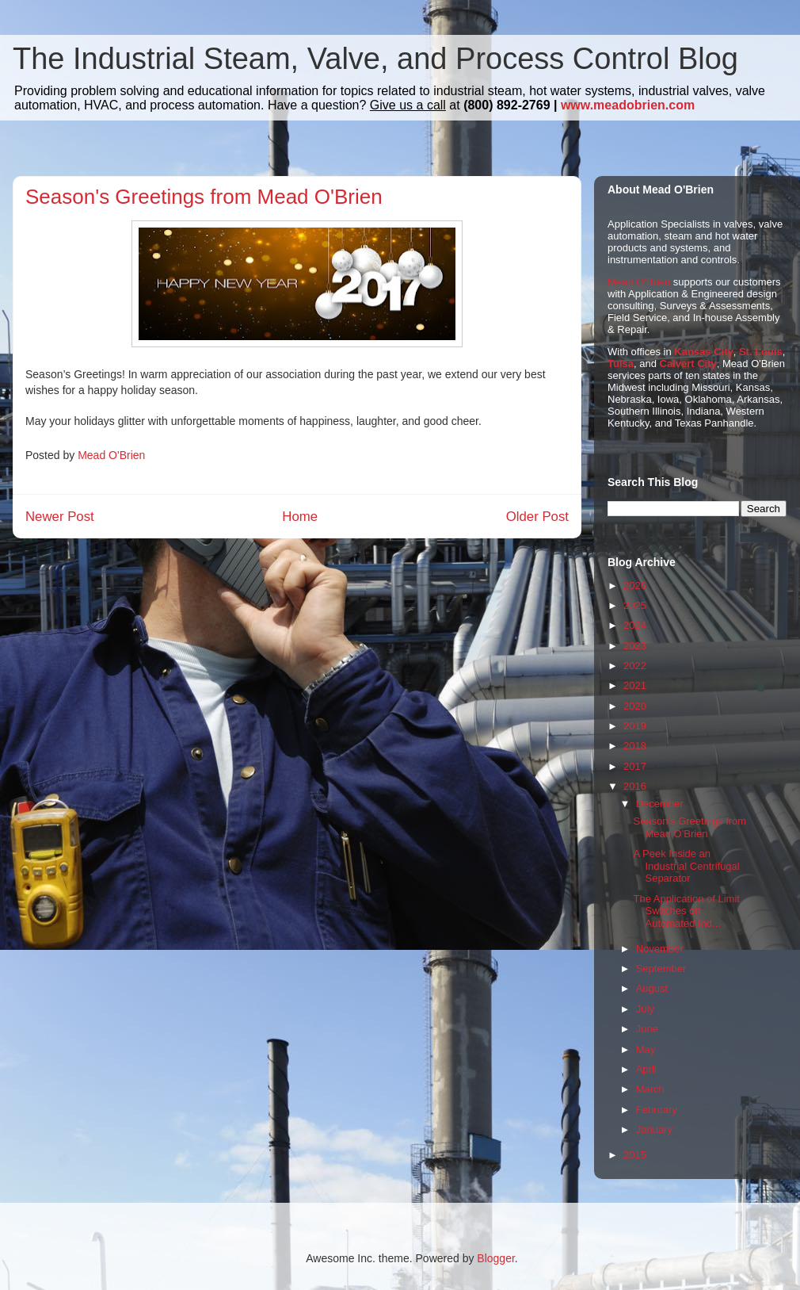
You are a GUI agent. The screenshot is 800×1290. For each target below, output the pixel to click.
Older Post (537, 516)
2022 (634, 666)
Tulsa (621, 363)
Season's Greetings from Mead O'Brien (689, 827)
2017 (634, 766)
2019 (634, 726)
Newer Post (59, 516)
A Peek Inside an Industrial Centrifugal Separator (686, 866)
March (650, 1089)
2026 (634, 585)
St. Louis (761, 352)
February (656, 1110)
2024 (634, 625)
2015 (634, 1155)
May (646, 1049)
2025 (634, 605)
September (661, 968)
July (645, 1009)
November (660, 949)
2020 (634, 706)
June (647, 1029)
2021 (634, 685)
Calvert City (688, 363)
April (646, 1069)
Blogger (495, 1258)
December (660, 804)
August (652, 988)
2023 (634, 646)
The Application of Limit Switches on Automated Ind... (686, 911)
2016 (634, 786)
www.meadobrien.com (628, 105)
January (654, 1129)
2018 (634, 746)
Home (300, 516)
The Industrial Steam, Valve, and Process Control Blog (375, 58)
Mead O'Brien (639, 282)
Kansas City (703, 352)
